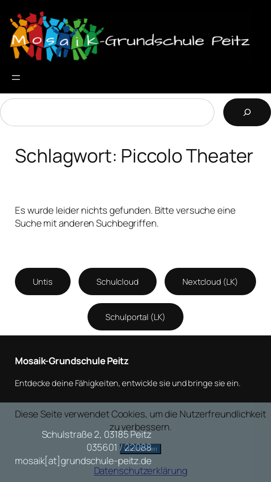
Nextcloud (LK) (210, 281)
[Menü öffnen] (16, 77)
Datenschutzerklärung (140, 470)
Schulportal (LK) (135, 316)
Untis (43, 281)
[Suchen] (247, 112)
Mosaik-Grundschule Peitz (71, 360)
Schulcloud (117, 281)
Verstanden (140, 449)
